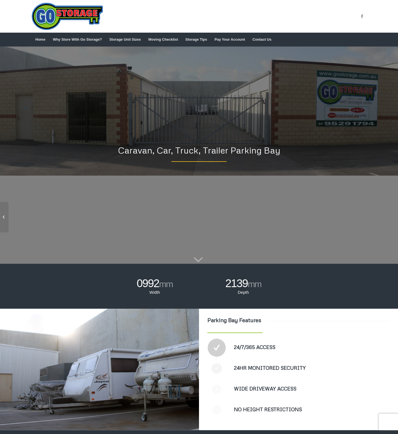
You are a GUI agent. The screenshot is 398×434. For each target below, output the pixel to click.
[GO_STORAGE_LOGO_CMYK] (67, 16)
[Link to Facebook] (362, 16)
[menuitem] (40, 39)
